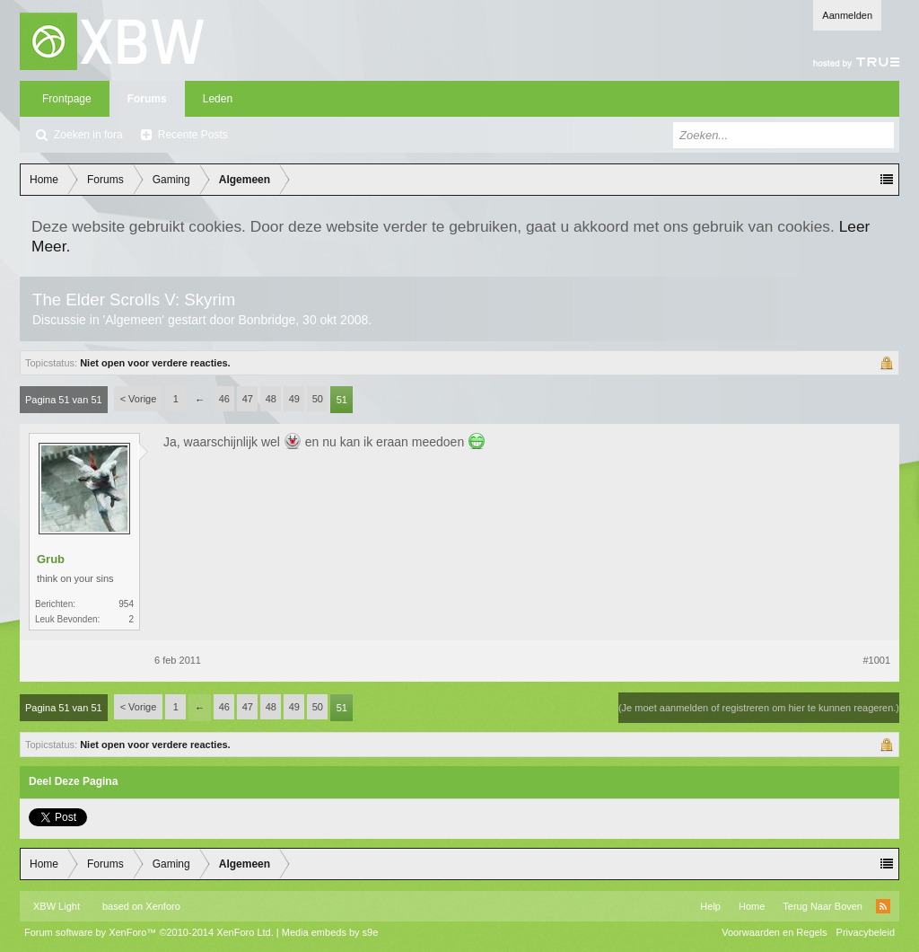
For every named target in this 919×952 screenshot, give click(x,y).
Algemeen (133, 320)
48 (271, 398)
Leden (217, 99)
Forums (147, 99)
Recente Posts (193, 134)
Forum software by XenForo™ (149, 932)
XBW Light (56, 906)
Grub (51, 559)
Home (752, 906)
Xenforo (162, 906)
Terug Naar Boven (822, 906)
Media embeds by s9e (330, 932)
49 (294, 398)
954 (126, 604)
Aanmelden (847, 15)
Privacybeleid (865, 932)
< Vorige (138, 398)
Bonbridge (266, 320)
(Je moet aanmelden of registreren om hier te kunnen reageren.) (758, 707)
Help (710, 906)
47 (247, 398)
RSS (883, 906)
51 (342, 399)
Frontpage (67, 99)
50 (317, 398)
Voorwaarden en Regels (774, 932)
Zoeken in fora (88, 134)
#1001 (876, 660)
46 (224, 398)
